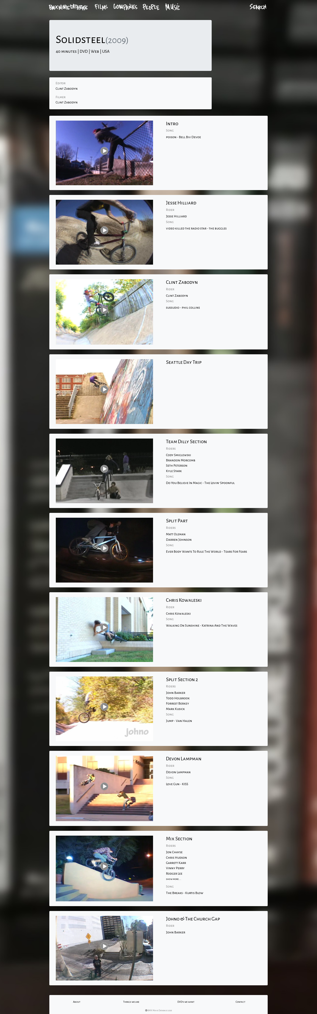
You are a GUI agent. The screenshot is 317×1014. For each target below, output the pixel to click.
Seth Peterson (176, 465)
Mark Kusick (175, 709)
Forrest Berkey (177, 703)
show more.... (173, 879)
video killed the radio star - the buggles (196, 228)
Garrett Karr (176, 863)
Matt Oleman (176, 534)
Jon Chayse (174, 852)
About (76, 1001)
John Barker (175, 693)
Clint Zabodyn (67, 88)
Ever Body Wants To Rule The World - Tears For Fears (206, 551)
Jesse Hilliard (176, 216)
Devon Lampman (178, 772)
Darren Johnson (179, 540)
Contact (240, 1001)
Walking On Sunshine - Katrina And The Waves (201, 625)
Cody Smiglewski (178, 455)
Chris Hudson (176, 857)
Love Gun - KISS (177, 784)
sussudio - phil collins (183, 307)
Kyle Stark (174, 471)
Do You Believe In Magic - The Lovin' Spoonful (200, 483)
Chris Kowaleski (178, 613)
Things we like (131, 1001)
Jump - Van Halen (179, 721)
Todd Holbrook (178, 698)
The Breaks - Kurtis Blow (184, 893)
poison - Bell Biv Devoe (183, 137)
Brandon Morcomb (180, 460)
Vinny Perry (175, 868)
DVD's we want (186, 1001)
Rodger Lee (174, 873)
